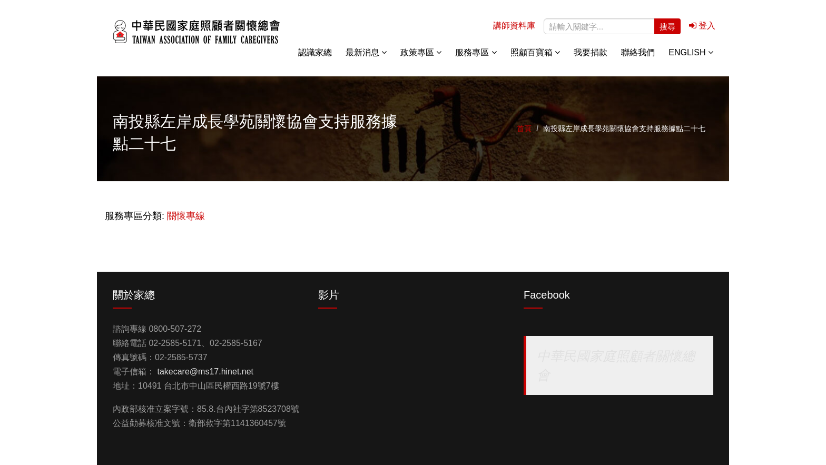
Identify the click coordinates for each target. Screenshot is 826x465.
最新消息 (366, 52)
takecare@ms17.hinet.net (205, 371)
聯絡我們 (638, 52)
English (690, 52)
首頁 (524, 128)
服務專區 (475, 52)
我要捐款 (590, 52)
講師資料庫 (514, 25)
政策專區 (420, 52)
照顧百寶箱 (535, 52)
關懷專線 (186, 216)
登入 (702, 25)
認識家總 (315, 52)
